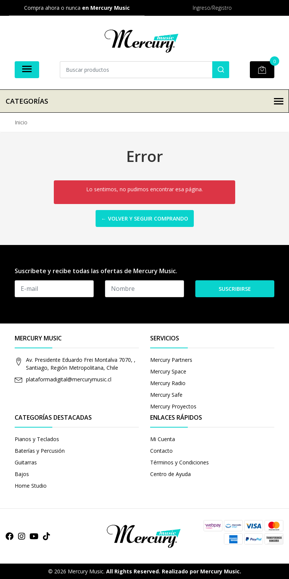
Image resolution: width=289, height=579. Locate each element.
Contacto (161, 450)
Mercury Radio (168, 383)
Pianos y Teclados (37, 439)
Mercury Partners (171, 359)
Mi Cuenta (162, 439)
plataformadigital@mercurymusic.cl (68, 379)
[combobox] (144, 69)
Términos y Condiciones (179, 462)
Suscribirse (235, 288)
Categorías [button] (144, 101)
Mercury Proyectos (173, 406)
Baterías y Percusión (40, 450)
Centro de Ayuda (170, 474)
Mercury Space (168, 371)
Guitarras (26, 462)
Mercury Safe (166, 394)
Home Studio (31, 485)
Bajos (22, 474)
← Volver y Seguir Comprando (144, 218)
